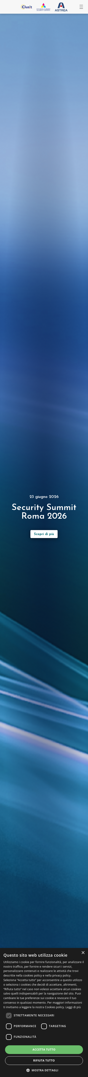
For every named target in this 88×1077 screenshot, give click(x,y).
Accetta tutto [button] (43, 1049)
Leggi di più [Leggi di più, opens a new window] (73, 1007)
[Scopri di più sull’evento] (44, 534)
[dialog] (44, 1012)
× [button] (83, 953)
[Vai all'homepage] (43, 7)
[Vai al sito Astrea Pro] (61, 7)
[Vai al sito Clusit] (26, 7)
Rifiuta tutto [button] (44, 1060)
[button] (44, 1070)
